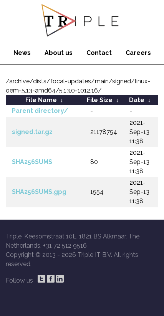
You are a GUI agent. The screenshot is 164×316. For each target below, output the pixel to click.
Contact (99, 52)
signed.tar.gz (32, 132)
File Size (100, 100)
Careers (138, 52)
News (22, 52)
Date (136, 100)
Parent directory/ (40, 110)
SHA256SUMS (32, 161)
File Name (41, 100)
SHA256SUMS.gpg (39, 191)
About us (59, 52)
